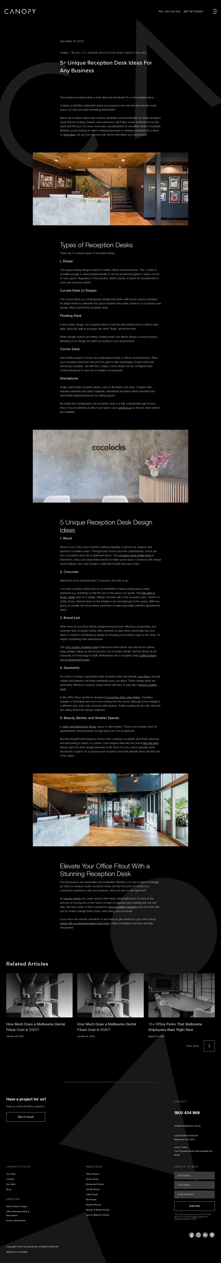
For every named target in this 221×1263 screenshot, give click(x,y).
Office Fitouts (92, 1174)
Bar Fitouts (91, 1200)
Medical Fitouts (93, 1205)
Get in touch (26, 1116)
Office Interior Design (16, 1206)
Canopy (20, 11)
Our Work (10, 1184)
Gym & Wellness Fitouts (97, 1215)
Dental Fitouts (93, 1189)
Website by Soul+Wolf (17, 1252)
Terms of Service (182, 1219)
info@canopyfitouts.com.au (187, 1126)
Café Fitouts (92, 1194)
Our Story (11, 1174)
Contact (10, 1179)
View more (200, 1060)
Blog (8, 1189)
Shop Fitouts (92, 1179)
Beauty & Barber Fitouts (98, 1210)
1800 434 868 (187, 1113)
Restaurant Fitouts (95, 1184)
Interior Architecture (16, 1221)
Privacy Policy (197, 1216)
